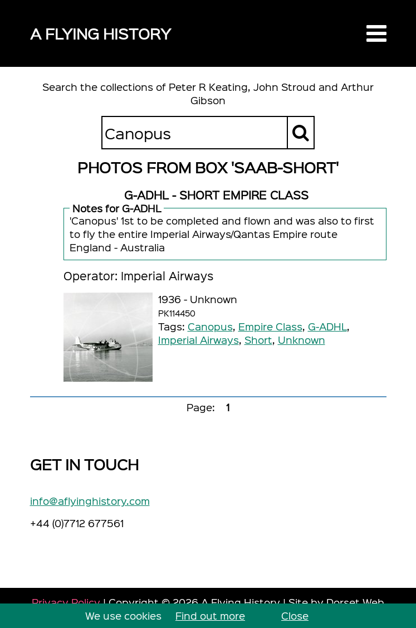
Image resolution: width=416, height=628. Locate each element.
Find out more (210, 615)
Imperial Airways (198, 340)
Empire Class (270, 326)
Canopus (210, 326)
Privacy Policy (66, 602)
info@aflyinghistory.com (90, 501)
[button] (376, 33)
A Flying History (100, 33)
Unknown (301, 340)
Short (258, 340)
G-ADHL (327, 326)
